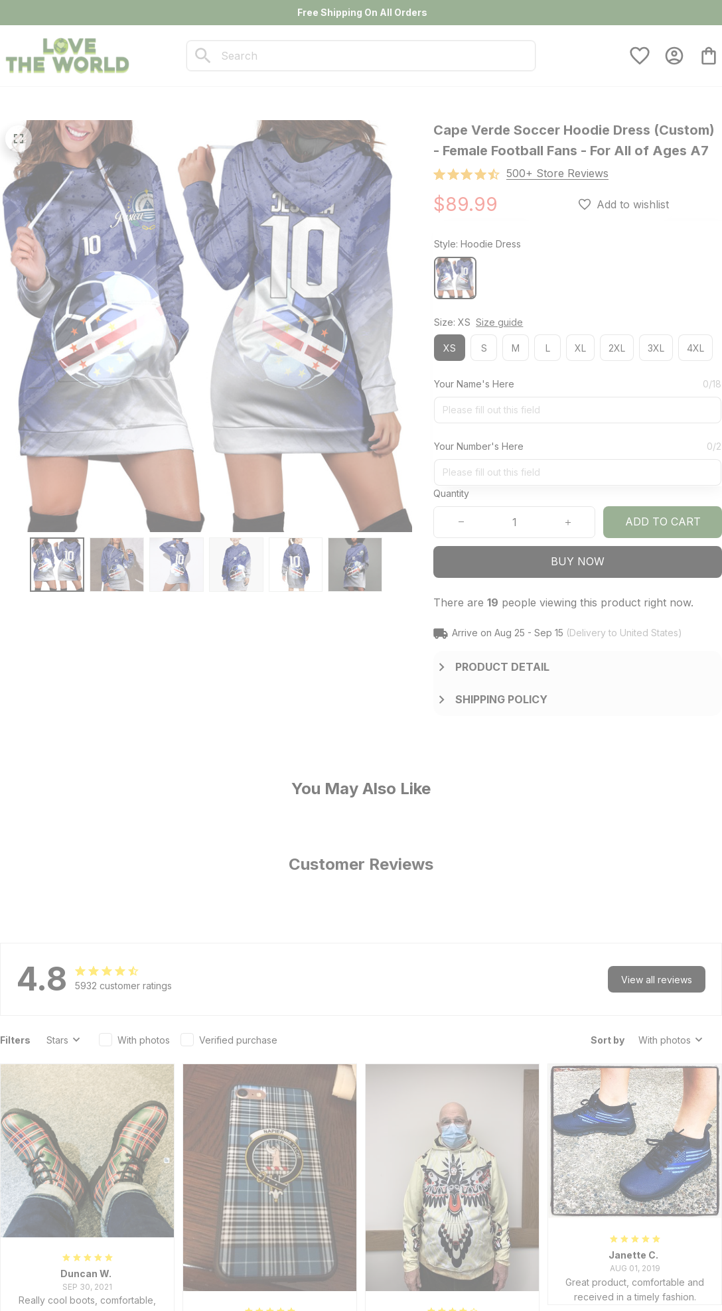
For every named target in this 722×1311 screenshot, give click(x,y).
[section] (557, 173)
